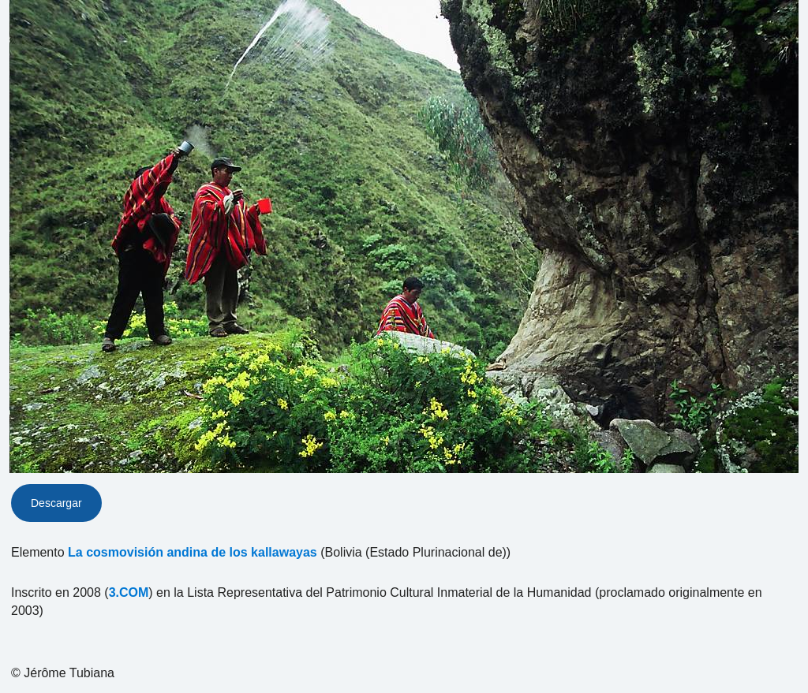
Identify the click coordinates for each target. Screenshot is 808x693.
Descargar (56, 503)
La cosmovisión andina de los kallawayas (192, 552)
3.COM (129, 592)
